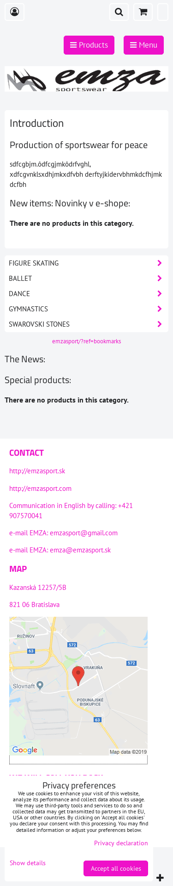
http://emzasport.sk (37, 470)
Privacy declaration (121, 843)
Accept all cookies (116, 868)
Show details (28, 863)
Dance (88, 293)
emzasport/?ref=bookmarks (86, 341)
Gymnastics (88, 309)
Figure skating (88, 263)
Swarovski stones (88, 324)
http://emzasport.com (40, 488)
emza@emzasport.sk (80, 549)
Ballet (88, 278)
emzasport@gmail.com (84, 532)
